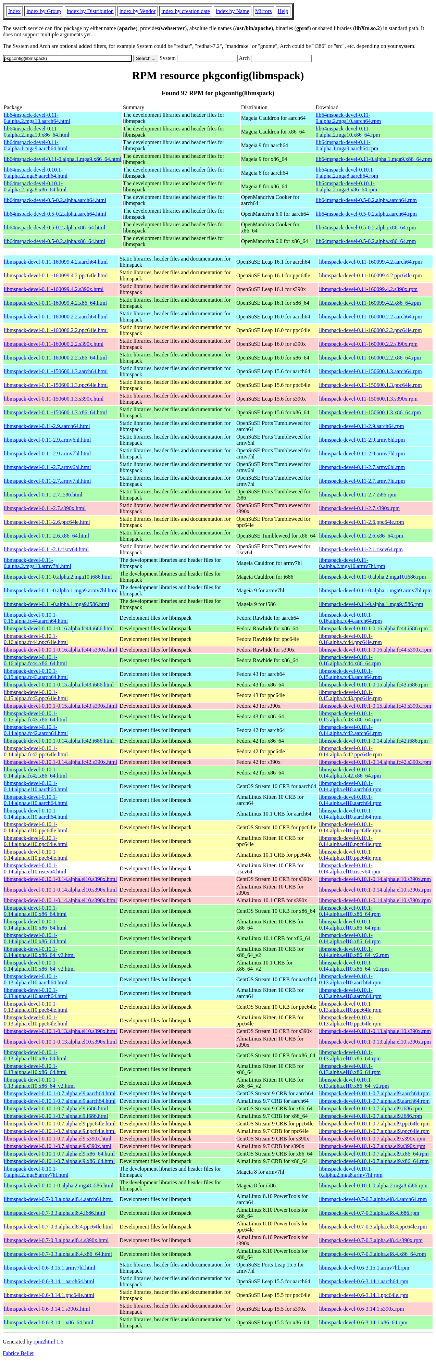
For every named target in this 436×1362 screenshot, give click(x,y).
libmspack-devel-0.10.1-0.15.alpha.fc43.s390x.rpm (375, 706)
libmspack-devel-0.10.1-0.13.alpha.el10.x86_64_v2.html (39, 1083)
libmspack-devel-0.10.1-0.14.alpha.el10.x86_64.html (35, 911)
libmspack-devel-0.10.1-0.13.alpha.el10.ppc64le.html (35, 1007)
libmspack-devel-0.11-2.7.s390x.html (45, 508)
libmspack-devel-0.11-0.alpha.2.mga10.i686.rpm (372, 577)
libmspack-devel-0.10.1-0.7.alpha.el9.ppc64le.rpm (374, 1123)
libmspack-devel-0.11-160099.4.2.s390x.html (53, 289)
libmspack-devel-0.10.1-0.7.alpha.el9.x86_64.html (59, 1154)
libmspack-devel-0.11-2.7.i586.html (43, 494)
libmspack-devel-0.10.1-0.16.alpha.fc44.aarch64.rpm (350, 618)
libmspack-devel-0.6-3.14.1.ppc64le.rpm (363, 1295)
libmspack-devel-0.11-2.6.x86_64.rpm (361, 536)
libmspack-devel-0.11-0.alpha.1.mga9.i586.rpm (371, 604)
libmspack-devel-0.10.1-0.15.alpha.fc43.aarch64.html (36, 674)
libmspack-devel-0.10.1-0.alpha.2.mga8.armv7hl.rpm (350, 1172)
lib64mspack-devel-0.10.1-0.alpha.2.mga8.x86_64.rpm (346, 186)
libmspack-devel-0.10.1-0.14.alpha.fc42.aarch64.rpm (350, 730)
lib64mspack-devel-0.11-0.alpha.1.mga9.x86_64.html (62, 159)
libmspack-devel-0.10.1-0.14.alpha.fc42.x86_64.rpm (350, 773)
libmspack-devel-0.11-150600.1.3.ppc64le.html (56, 385)
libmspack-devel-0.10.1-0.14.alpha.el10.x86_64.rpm (350, 911)
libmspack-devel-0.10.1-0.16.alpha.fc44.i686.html (59, 628)
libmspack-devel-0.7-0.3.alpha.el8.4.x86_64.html (58, 1254)
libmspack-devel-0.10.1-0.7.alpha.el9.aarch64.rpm (374, 1093)
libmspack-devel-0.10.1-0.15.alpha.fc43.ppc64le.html (36, 695)
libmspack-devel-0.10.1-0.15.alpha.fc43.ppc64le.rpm (350, 695)
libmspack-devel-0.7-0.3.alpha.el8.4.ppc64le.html (58, 1226)
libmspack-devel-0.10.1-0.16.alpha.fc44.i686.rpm (373, 628)
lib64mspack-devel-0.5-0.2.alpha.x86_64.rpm (366, 227)
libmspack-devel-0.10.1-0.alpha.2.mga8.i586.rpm (373, 1185)
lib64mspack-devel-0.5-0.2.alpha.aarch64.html (55, 200)
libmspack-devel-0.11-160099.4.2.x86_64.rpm (370, 303)
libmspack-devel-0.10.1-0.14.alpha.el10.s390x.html (60, 879)
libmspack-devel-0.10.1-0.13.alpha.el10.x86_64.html (35, 1055)
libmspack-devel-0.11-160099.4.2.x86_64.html (55, 303)
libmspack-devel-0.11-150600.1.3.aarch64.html (56, 371)
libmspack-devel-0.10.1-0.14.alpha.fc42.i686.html (59, 741)
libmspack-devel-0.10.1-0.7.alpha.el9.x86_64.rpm (373, 1154)
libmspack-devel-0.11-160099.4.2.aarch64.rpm (370, 262)
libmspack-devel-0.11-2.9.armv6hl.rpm (362, 440)
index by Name (232, 11)
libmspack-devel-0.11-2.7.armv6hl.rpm (362, 467)
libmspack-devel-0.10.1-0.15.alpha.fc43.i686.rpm (373, 685)
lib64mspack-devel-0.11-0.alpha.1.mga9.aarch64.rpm (347, 145)
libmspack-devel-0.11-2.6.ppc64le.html (47, 522)
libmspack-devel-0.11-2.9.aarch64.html (47, 426)
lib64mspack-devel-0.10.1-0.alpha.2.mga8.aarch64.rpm (347, 173)
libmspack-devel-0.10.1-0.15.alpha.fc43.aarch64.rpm (350, 674)
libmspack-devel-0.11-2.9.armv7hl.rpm (362, 453)
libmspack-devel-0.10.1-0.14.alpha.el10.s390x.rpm (375, 879)
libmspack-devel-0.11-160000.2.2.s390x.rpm (368, 344)
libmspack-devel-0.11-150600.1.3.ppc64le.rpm (370, 385)
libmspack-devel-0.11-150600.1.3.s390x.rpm (368, 399)
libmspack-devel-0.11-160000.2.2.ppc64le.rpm (370, 330)
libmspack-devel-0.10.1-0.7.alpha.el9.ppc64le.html (60, 1123)
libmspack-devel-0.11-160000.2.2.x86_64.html (55, 358)
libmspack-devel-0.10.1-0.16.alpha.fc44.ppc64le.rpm (350, 639)
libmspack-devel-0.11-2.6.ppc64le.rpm (361, 522)
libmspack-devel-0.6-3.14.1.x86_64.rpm (363, 1322)
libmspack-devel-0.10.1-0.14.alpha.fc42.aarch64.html (36, 730)
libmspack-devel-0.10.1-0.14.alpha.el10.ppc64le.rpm (350, 827)
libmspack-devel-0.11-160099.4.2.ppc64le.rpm (370, 275)
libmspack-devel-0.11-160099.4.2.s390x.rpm (368, 289)
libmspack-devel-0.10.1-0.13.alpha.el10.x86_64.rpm (350, 1055)
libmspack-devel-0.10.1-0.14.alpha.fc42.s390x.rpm (375, 762)
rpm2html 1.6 (48, 1342)
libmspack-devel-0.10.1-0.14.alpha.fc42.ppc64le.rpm (350, 751)
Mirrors (263, 11)
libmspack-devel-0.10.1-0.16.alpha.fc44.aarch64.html (36, 618)
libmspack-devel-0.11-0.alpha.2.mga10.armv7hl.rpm (352, 563)
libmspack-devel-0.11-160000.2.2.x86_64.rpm (370, 358)
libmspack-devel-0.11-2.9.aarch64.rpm (361, 426)
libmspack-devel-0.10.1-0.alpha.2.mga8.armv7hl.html (36, 1172)
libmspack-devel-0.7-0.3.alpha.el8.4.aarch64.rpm (373, 1199)
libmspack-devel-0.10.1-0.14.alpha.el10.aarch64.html (35, 786)
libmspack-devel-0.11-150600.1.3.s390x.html (53, 399)
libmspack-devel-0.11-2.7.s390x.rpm (359, 508)
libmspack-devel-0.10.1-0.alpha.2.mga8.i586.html (58, 1185)
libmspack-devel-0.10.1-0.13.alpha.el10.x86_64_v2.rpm (354, 1083)
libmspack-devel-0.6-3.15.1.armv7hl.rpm (364, 1268)
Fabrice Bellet (18, 1353)
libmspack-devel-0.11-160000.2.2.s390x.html (53, 344)
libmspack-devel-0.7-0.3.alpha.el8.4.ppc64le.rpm (373, 1226)
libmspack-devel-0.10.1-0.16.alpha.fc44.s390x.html (60, 650)
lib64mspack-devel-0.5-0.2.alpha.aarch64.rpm (366, 200)
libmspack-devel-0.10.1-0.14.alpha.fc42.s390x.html (60, 762)
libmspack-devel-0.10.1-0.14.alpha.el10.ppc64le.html (35, 827)
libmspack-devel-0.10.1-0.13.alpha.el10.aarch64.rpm (350, 979)
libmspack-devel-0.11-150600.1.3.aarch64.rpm (370, 371)
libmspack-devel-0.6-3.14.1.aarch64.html (49, 1281)
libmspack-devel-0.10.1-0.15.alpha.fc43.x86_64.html (35, 716)
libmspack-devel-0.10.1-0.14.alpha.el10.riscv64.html (35, 868)
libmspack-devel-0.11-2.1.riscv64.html (46, 549)
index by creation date (185, 11)
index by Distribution (90, 11)
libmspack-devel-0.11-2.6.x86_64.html (46, 536)
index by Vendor (137, 11)
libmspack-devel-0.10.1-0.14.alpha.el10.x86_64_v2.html (39, 952)
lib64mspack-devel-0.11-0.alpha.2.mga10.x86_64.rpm (348, 132)
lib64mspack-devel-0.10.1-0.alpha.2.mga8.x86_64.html (35, 186)
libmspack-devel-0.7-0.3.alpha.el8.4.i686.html (54, 1213)
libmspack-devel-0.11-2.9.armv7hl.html (47, 453)
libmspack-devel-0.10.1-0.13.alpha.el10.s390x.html (60, 1031)
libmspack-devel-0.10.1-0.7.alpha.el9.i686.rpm (370, 1108)
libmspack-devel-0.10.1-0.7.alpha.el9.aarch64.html (60, 1093)
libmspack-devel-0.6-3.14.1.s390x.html (47, 1309)
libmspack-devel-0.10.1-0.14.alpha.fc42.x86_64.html (35, 773)
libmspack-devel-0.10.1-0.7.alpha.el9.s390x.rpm (372, 1139)
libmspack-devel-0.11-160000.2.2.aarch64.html (56, 316)
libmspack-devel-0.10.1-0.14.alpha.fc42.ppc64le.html (36, 751)
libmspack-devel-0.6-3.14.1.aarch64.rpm (363, 1281)
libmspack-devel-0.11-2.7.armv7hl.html (47, 481)
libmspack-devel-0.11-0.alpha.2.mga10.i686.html (58, 577)
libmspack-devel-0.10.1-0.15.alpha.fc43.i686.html (59, 685)
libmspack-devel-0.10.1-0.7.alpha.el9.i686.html (56, 1108)
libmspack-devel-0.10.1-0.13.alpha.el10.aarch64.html (35, 979)
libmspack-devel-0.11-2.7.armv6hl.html (47, 467)
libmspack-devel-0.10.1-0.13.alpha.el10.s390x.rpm (375, 1031)
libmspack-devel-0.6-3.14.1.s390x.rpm (361, 1309)
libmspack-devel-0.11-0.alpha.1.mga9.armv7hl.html (61, 590)
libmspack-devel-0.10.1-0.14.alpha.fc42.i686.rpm (373, 741)
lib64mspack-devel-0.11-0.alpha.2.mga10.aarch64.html (37, 118)
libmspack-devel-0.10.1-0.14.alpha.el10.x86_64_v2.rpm (354, 952)
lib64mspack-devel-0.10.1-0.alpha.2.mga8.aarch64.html (35, 173)
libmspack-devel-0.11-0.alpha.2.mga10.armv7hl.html (37, 563)
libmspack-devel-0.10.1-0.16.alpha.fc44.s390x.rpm (375, 650)
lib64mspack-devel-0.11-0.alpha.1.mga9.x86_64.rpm (374, 159)
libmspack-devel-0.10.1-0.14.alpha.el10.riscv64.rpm (349, 868)
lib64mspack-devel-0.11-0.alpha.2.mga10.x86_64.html (37, 132)
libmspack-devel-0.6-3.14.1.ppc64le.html (49, 1295)
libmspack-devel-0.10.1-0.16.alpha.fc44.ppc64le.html (36, 639)
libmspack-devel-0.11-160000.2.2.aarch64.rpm (370, 316)
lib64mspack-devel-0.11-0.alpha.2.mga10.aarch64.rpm (348, 118)
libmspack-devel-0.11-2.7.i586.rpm (357, 494)
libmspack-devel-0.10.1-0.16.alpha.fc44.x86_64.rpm (350, 660)
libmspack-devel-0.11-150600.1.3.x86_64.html (55, 412)
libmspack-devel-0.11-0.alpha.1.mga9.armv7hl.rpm (375, 590)
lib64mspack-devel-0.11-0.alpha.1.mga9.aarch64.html (35, 145)
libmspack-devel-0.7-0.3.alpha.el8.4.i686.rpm (369, 1213)
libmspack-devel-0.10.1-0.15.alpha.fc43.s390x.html (60, 706)
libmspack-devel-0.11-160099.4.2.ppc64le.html (56, 275)
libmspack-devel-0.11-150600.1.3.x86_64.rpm (370, 412)
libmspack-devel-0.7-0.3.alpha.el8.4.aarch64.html (58, 1199)
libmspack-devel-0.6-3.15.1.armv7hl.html (49, 1268)
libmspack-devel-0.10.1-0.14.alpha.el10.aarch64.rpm (350, 786)
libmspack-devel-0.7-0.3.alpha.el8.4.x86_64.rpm (372, 1254)
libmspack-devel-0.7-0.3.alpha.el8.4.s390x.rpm (371, 1240)
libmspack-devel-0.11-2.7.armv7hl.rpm (362, 481)
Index (14, 11)
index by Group (43, 11)
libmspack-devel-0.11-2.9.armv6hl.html (47, 440)
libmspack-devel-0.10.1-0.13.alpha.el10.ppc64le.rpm (350, 1007)
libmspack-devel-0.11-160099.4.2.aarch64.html (56, 262)
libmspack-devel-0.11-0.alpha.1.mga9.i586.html (56, 604)
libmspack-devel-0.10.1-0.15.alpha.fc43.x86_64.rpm (350, 716)
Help (283, 11)
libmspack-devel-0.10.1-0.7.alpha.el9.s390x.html (57, 1139)
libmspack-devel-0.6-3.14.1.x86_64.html (49, 1322)
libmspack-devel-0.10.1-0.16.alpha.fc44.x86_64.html (35, 660)
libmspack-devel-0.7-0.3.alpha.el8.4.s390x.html (56, 1240)
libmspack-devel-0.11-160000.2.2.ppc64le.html (56, 330)
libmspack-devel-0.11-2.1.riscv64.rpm (361, 549)
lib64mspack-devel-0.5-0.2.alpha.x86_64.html (54, 227)
